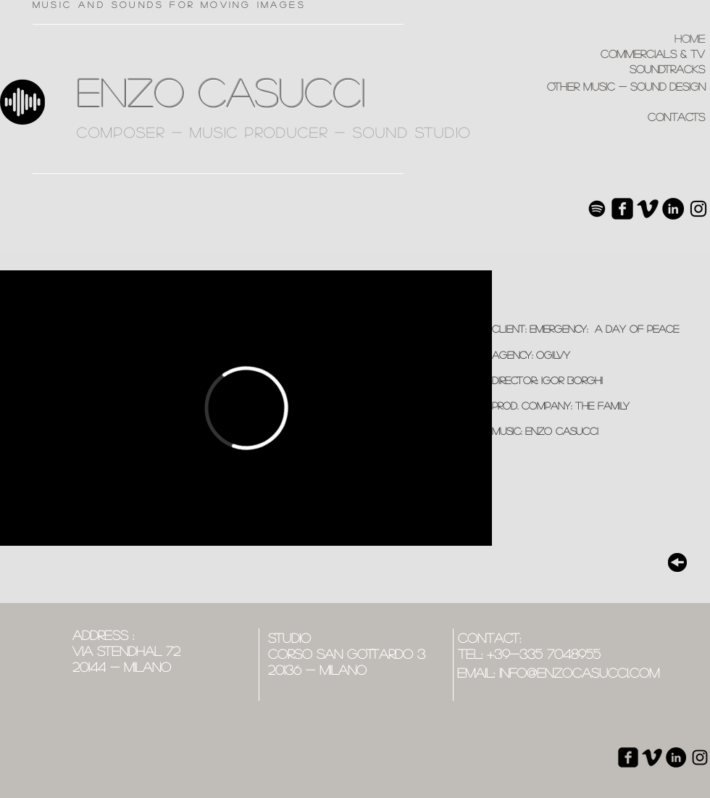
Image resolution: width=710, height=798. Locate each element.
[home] (634, 38)
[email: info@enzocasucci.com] (558, 673)
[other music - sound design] (590, 86)
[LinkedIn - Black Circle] (673, 209)
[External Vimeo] (246, 408)
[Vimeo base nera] (648, 209)
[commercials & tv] (630, 54)
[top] (677, 562)
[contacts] (630, 117)
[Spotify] (597, 209)
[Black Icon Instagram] (698, 209)
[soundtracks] (630, 69)
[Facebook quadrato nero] (622, 209)
